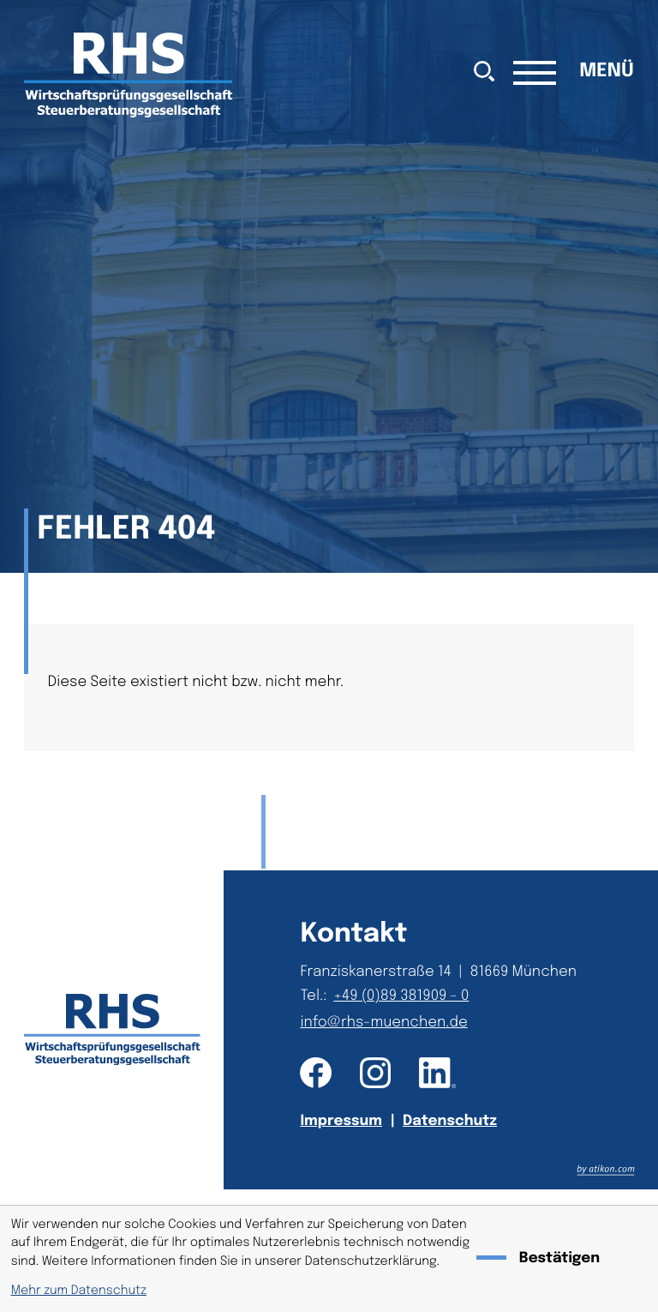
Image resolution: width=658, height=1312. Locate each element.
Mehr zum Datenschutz (79, 1291)
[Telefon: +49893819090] (404, 996)
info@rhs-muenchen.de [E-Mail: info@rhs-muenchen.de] (383, 1022)
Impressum (341, 1121)
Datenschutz (450, 1121)
